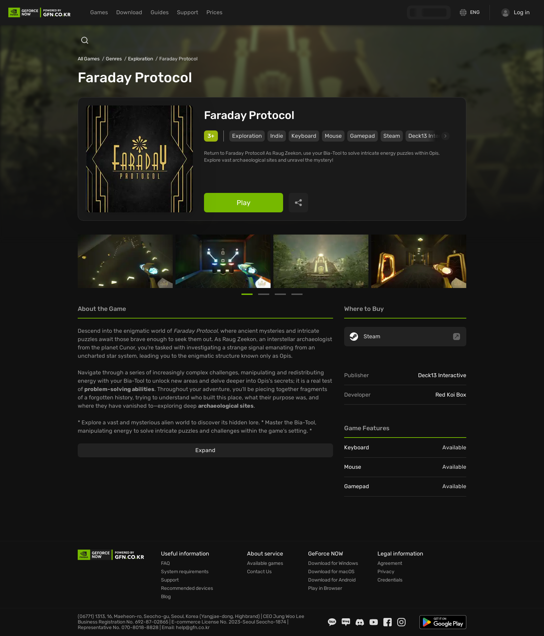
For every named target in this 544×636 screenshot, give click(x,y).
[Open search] (85, 40)
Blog (166, 597)
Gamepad (362, 136)
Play (243, 202)
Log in (515, 12)
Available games (265, 563)
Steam (391, 136)
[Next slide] (437, 136)
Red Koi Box (450, 394)
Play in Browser (325, 588)
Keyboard (303, 136)
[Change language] (470, 12)
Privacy (385, 572)
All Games (89, 59)
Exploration (140, 59)
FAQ (165, 563)
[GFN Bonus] (429, 12)
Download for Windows (333, 563)
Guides (160, 12)
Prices (214, 12)
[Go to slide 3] (280, 294)
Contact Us (259, 572)
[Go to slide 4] (297, 294)
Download (129, 12)
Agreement (389, 563)
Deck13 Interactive (442, 375)
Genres (114, 59)
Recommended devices (187, 588)
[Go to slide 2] (263, 294)
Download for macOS (331, 572)
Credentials (389, 580)
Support (187, 12)
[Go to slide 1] (247, 294)
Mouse (333, 136)
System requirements (185, 572)
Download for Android (332, 580)
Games (99, 12)
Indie (276, 136)
